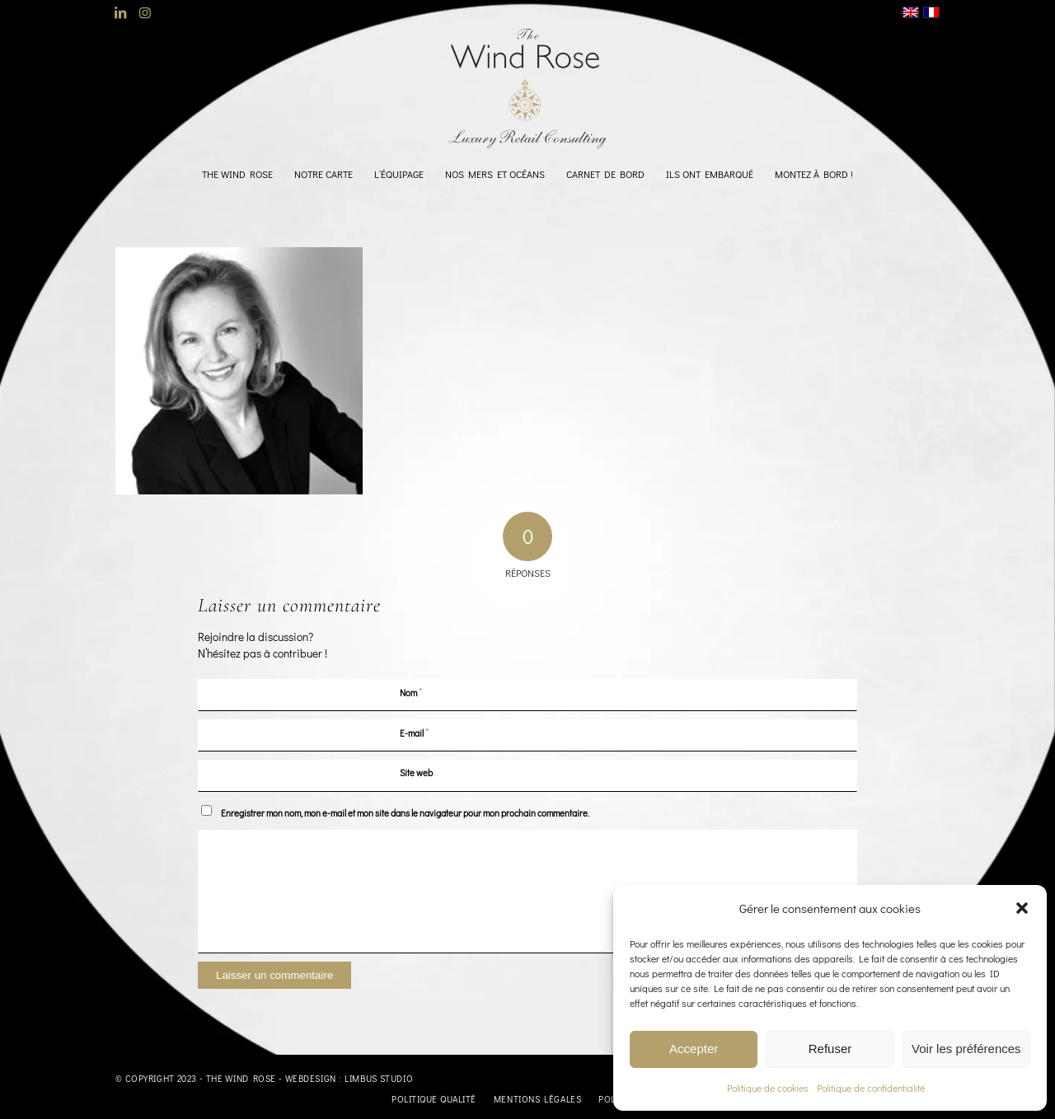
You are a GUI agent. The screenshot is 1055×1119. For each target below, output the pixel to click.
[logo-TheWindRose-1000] (528, 89)
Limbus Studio (379, 1078)
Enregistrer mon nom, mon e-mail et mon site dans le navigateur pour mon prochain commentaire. (405, 813)
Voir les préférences (966, 1049)
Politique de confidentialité (871, 1087)
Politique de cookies (768, 1087)
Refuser (830, 1049)
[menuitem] (237, 173)
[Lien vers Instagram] (145, 12)
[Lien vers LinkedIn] (120, 12)
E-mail (414, 732)
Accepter (693, 1049)
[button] (1022, 908)
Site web (416, 772)
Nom (411, 692)
